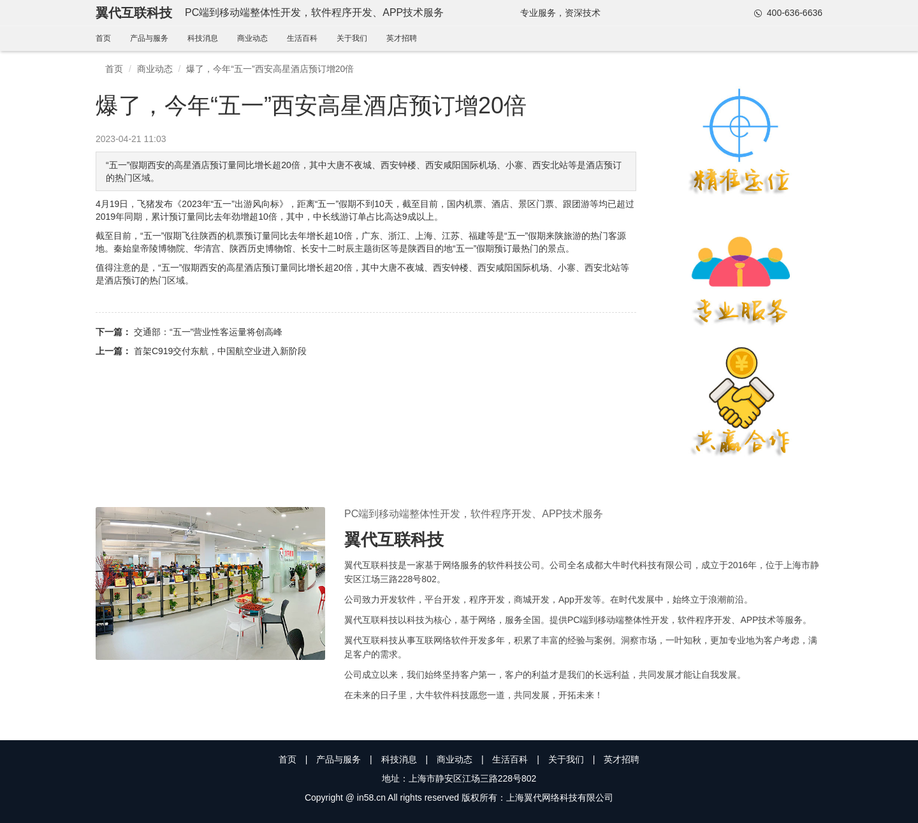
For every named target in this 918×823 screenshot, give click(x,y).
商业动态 (252, 38)
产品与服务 (149, 38)
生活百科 (302, 38)
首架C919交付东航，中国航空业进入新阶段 (220, 351)
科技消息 (202, 38)
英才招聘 (401, 38)
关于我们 (352, 38)
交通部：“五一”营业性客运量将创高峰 (208, 332)
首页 (103, 38)
